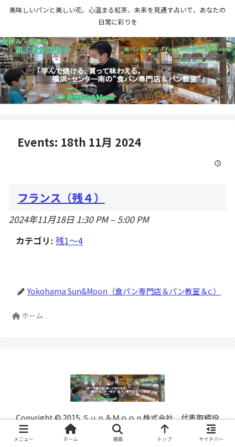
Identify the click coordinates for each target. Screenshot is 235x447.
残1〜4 (69, 240)
